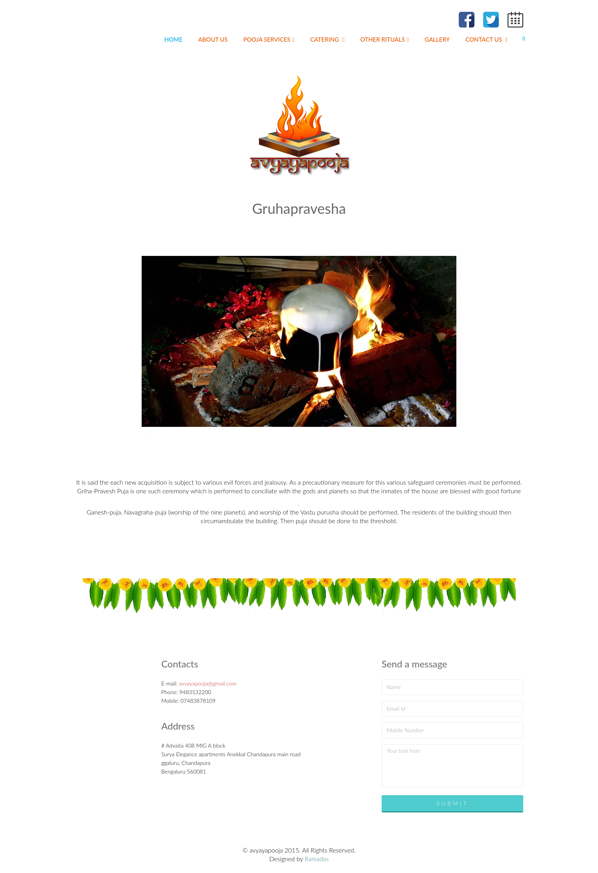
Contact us (486, 39)
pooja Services (268, 39)
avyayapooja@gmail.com (207, 683)
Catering (327, 39)
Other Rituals (384, 39)
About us (213, 39)
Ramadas (317, 858)
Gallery (437, 39)
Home (173, 39)
